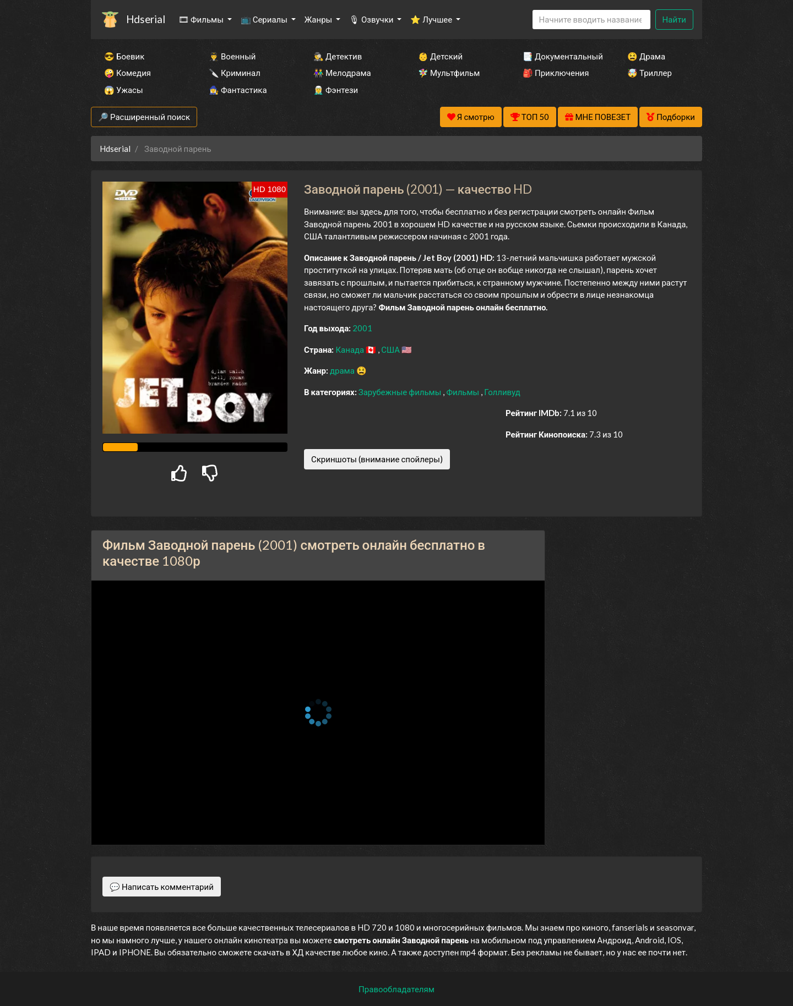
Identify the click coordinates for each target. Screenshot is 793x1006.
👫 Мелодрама (342, 73)
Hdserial (145, 19)
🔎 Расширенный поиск (144, 117)
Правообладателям (396, 989)
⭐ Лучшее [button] (432, 19)
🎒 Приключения (556, 73)
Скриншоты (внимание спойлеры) (377, 459)
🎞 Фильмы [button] (201, 19)
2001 (362, 328)
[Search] (591, 19)
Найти (674, 19)
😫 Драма (646, 56)
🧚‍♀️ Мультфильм (449, 73)
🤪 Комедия (127, 73)
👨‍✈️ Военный (232, 56)
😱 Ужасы (123, 90)
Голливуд (502, 392)
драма (343, 370)
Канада (350, 349)
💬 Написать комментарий (162, 887)
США (391, 349)
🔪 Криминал (234, 73)
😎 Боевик (124, 56)
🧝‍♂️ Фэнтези (335, 90)
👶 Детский (440, 56)
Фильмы (463, 392)
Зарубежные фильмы (401, 392)
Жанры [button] (319, 19)
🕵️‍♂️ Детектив (337, 56)
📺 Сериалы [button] (265, 19)
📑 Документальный (560, 56)
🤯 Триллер (649, 73)
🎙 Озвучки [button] (372, 19)
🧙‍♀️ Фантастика (238, 90)
